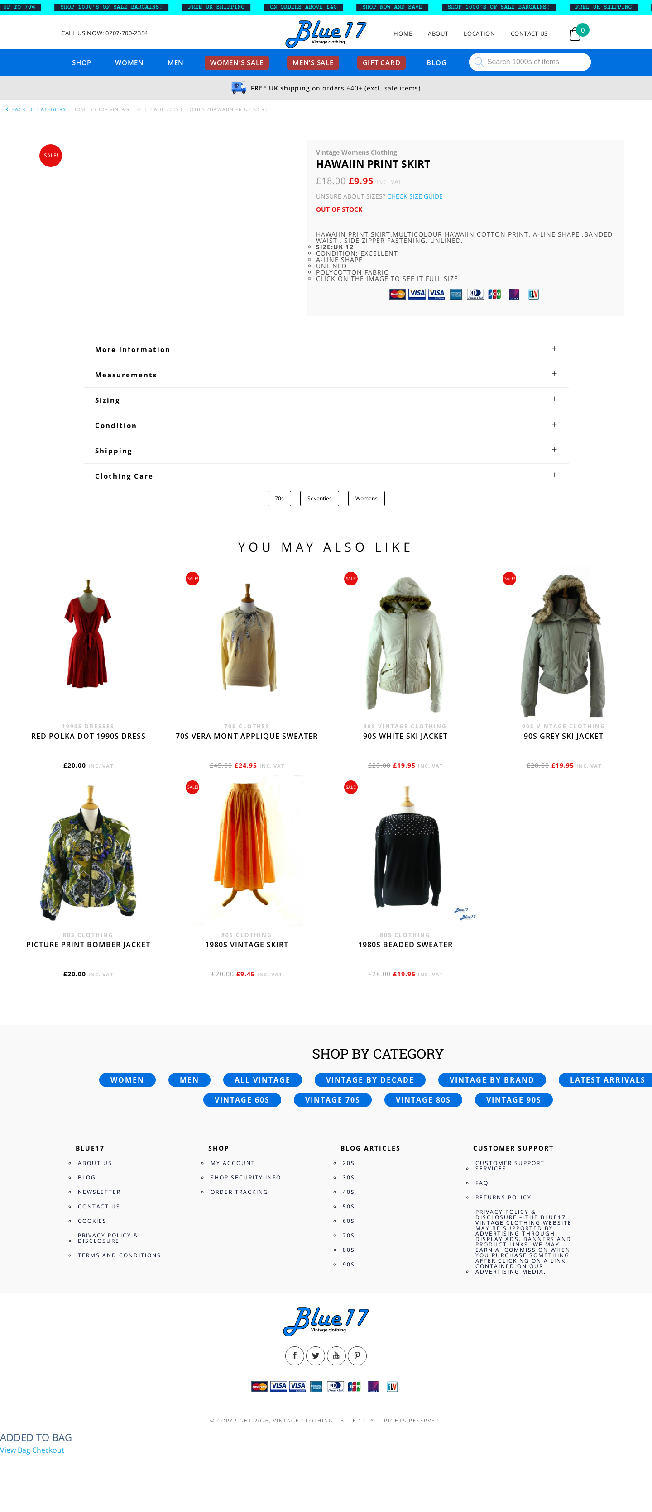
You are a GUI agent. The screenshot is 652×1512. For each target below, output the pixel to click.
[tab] (326, 349)
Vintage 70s (332, 1100)
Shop (81, 62)
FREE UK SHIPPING (223, 7)
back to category (35, 109)
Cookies (92, 1221)
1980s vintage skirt (246, 945)
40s (349, 1192)
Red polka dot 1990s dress (88, 736)
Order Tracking (239, 1192)
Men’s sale (313, 62)
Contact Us (529, 34)
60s (349, 1221)
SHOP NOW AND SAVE (399, 7)
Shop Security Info (246, 1177)
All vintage (263, 1080)
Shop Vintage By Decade (129, 109)
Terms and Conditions (119, 1255)
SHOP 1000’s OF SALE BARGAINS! (118, 7)
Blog (436, 62)
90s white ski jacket (405, 736)
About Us (95, 1163)
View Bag (15, 1450)
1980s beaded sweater (405, 945)
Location (479, 34)
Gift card (382, 62)
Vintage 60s (242, 1100)
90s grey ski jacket (564, 736)
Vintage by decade (370, 1080)
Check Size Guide (415, 196)
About (438, 34)
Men (176, 62)
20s (349, 1163)
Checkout (48, 1450)
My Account (233, 1163)
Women (129, 62)
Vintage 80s (423, 1100)
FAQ (482, 1183)
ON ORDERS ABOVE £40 (310, 7)
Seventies (319, 498)
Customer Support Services (510, 1165)
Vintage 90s (514, 1100)
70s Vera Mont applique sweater (247, 736)
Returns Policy (503, 1197)
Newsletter (99, 1192)
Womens (366, 498)
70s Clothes (187, 109)
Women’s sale (237, 62)
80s (349, 1250)
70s (279, 498)
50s (349, 1206)
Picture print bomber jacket (88, 945)
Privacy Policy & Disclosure (108, 1238)
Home (402, 34)
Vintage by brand (492, 1080)
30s (349, 1177)
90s (349, 1264)
